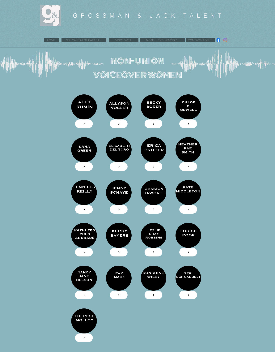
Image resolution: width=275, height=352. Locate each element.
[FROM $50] (153, 123)
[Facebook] (218, 40)
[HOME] (51, 40)
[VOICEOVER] (123, 40)
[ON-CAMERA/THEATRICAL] (83, 40)
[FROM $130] (84, 123)
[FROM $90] (119, 123)
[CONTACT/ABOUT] (200, 40)
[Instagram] (225, 40)
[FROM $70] (84, 166)
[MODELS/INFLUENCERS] (162, 40)
